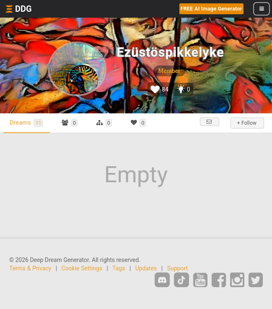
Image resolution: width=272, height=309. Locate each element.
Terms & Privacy (30, 268)
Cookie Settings (82, 268)
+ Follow (246, 123)
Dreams (26, 123)
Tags (118, 268)
